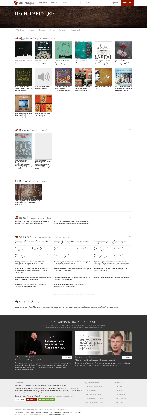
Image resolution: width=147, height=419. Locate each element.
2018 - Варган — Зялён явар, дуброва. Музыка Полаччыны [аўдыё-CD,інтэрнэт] (102, 62)
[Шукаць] (81, 2)
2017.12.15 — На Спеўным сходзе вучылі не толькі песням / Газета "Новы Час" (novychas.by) (32, 222)
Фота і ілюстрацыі (93, 394)
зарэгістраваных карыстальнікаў (62, 396)
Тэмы (119, 386)
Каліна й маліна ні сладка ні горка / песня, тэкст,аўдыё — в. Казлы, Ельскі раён (72, 269)
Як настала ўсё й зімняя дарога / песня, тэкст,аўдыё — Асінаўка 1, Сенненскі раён (72, 242)
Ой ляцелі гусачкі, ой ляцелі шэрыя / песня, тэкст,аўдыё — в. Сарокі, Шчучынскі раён (29, 263)
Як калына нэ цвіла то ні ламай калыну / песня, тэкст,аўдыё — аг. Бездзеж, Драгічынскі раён (110, 242)
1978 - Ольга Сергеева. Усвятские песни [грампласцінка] (42, 115)
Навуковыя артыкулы (94, 398)
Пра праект (20, 399)
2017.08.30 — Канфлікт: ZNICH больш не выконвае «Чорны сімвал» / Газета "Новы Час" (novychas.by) (71, 222)
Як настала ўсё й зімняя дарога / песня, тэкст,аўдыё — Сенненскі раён (33, 242)
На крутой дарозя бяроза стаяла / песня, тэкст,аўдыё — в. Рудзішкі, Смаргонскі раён (72, 263)
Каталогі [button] (55, 3)
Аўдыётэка (91, 390)
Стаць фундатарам (46, 399)
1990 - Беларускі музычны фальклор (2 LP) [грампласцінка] (23, 115)
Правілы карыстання (28, 409)
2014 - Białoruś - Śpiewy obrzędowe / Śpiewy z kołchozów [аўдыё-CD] (82, 88)
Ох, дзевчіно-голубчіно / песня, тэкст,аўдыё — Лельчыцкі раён (109, 249)
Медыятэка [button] (43, 3)
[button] (89, 3)
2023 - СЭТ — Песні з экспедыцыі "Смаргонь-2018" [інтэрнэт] (41, 62)
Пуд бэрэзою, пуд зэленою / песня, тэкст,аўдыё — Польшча (71, 249)
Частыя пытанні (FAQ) (41, 409)
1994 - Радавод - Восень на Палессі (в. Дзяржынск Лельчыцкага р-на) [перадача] (28, 202)
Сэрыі (119, 402)
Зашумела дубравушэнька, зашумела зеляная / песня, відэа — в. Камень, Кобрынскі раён (33, 278)
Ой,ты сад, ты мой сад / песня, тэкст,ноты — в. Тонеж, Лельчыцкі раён (33, 256)
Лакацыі (120, 390)
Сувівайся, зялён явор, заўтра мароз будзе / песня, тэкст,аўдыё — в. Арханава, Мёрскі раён (32, 249)
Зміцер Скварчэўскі (90, 357)
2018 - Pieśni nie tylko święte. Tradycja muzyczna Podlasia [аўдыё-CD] (23, 88)
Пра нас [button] (115, 3)
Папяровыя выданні (94, 386)
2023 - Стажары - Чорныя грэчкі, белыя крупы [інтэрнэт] (23, 62)
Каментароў (76, 30)
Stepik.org (48, 327)
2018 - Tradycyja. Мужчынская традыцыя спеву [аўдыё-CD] (122, 62)
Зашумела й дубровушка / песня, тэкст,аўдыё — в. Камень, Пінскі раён (110, 269)
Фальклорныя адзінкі (94, 402)
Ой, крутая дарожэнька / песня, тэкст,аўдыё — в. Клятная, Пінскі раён (110, 256)
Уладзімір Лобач (29, 357)
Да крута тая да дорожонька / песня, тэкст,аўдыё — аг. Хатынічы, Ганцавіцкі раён (72, 278)
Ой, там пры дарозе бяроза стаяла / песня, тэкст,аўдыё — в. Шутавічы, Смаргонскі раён (72, 256)
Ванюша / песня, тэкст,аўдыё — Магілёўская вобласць (112, 277)
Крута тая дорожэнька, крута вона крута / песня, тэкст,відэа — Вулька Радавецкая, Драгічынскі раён (111, 263)
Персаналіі (121, 394)
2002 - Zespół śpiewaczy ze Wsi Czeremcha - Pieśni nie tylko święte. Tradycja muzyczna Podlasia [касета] (123, 89)
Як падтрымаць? (62, 409)
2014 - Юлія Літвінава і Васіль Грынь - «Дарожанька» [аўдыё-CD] (62, 89)
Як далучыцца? (52, 409)
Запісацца (67, 357)
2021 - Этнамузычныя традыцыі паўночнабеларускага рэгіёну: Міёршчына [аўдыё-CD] (62, 62)
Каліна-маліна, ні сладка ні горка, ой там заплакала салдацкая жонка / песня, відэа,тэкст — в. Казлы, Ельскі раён (32, 270)
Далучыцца (31, 399)
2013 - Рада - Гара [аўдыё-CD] (103, 87)
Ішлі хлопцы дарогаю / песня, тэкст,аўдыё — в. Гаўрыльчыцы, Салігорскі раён (30, 285)
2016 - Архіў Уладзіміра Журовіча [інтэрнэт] (42, 87)
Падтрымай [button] (127, 3)
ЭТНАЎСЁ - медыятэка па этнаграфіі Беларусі (35, 414)
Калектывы (121, 398)
